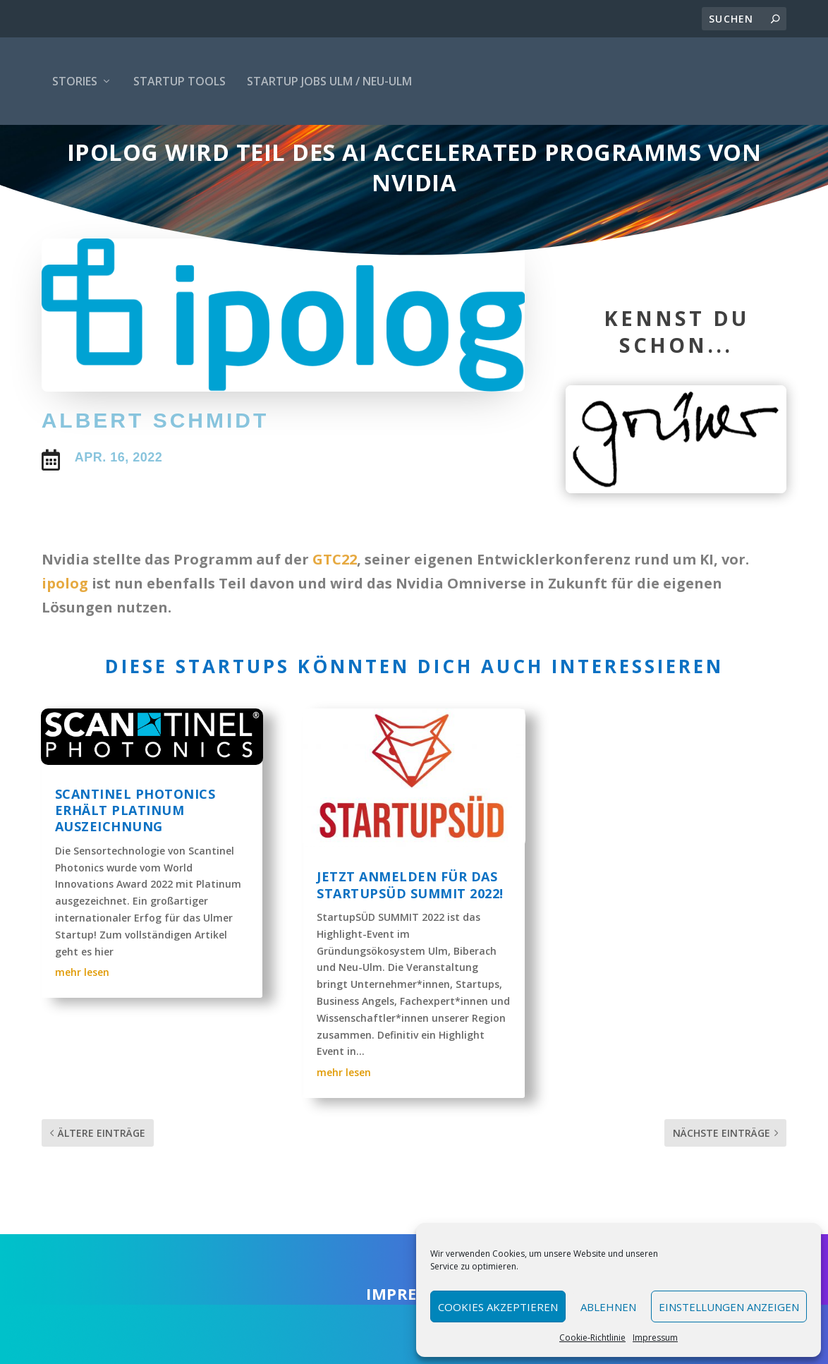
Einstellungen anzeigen (729, 1307)
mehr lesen (82, 1008)
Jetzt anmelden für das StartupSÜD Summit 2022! (410, 921)
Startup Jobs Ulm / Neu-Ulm (329, 81)
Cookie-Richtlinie (592, 1338)
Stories (74, 81)
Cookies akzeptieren (498, 1307)
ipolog (65, 619)
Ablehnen (608, 1307)
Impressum (655, 1338)
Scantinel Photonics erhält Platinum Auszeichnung (135, 847)
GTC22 (334, 595)
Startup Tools (179, 81)
